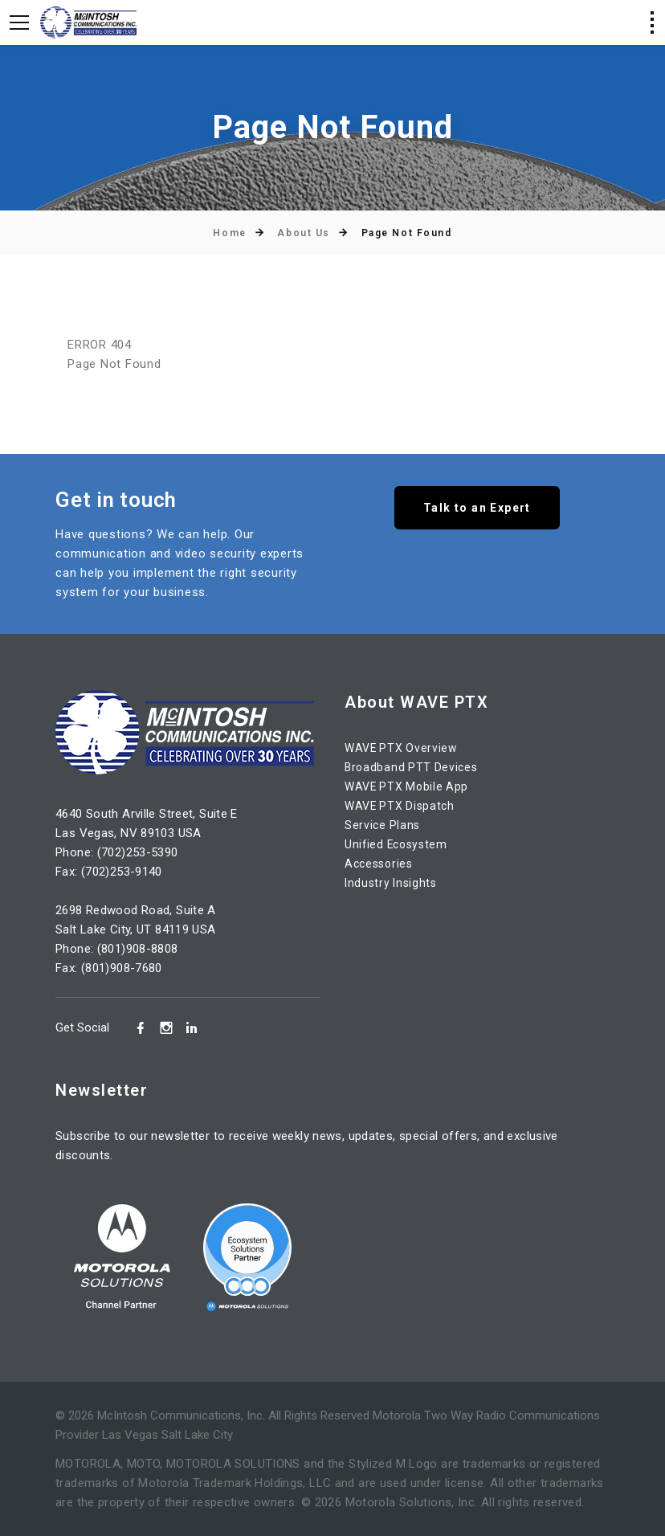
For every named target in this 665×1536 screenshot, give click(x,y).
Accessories (381, 863)
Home (229, 233)
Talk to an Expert (477, 510)
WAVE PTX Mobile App (410, 786)
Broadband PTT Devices (414, 767)
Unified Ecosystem (399, 844)
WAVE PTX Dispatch (403, 806)
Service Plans (384, 825)
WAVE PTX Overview (404, 748)
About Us (303, 233)
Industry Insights (394, 883)
